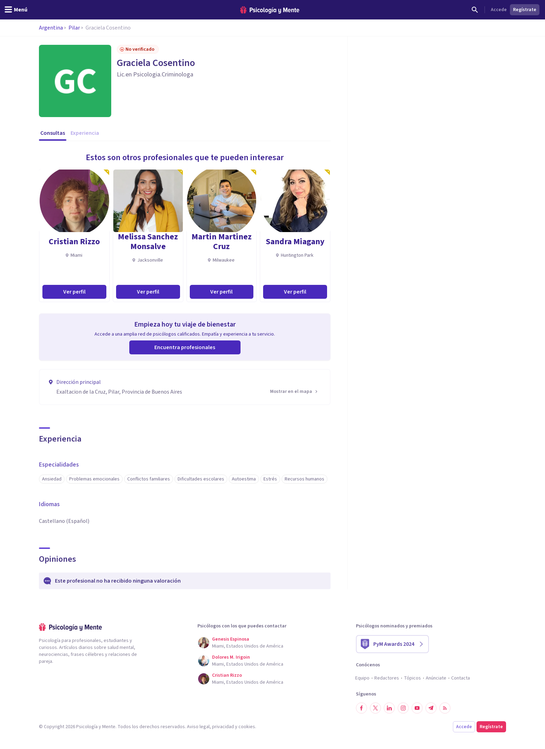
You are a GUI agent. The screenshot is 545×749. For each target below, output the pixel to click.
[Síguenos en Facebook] (361, 708)
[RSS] (444, 708)
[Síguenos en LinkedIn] (389, 708)
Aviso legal (198, 726)
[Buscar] (475, 10)
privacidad (223, 726)
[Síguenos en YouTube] (417, 708)
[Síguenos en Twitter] (375, 708)
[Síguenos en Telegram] (431, 708)
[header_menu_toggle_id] (16, 10)
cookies (246, 726)
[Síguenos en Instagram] (403, 708)
